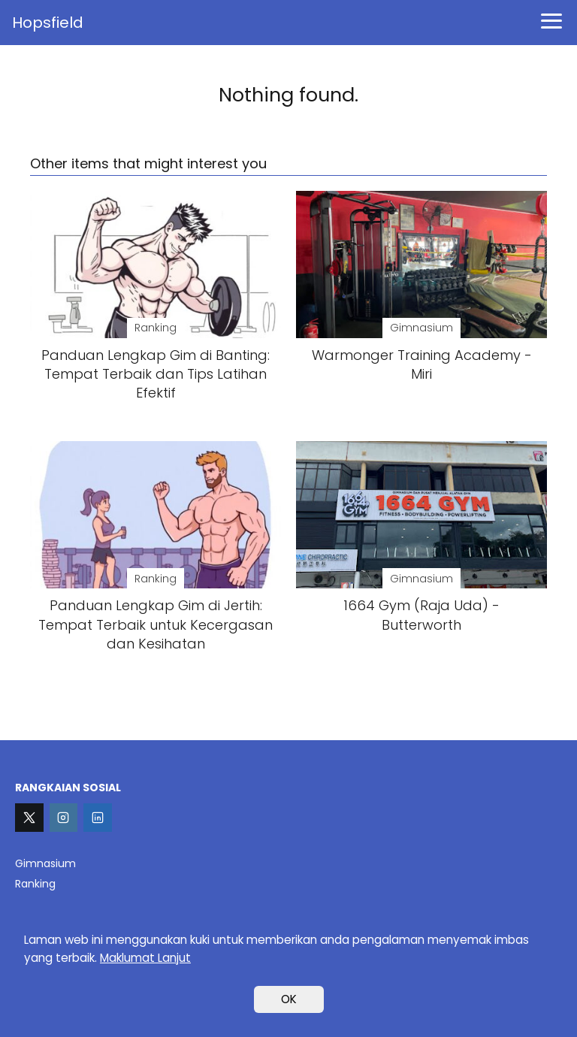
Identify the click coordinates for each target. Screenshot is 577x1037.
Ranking (35, 883)
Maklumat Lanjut (145, 958)
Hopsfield (47, 22)
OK (289, 999)
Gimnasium (45, 863)
